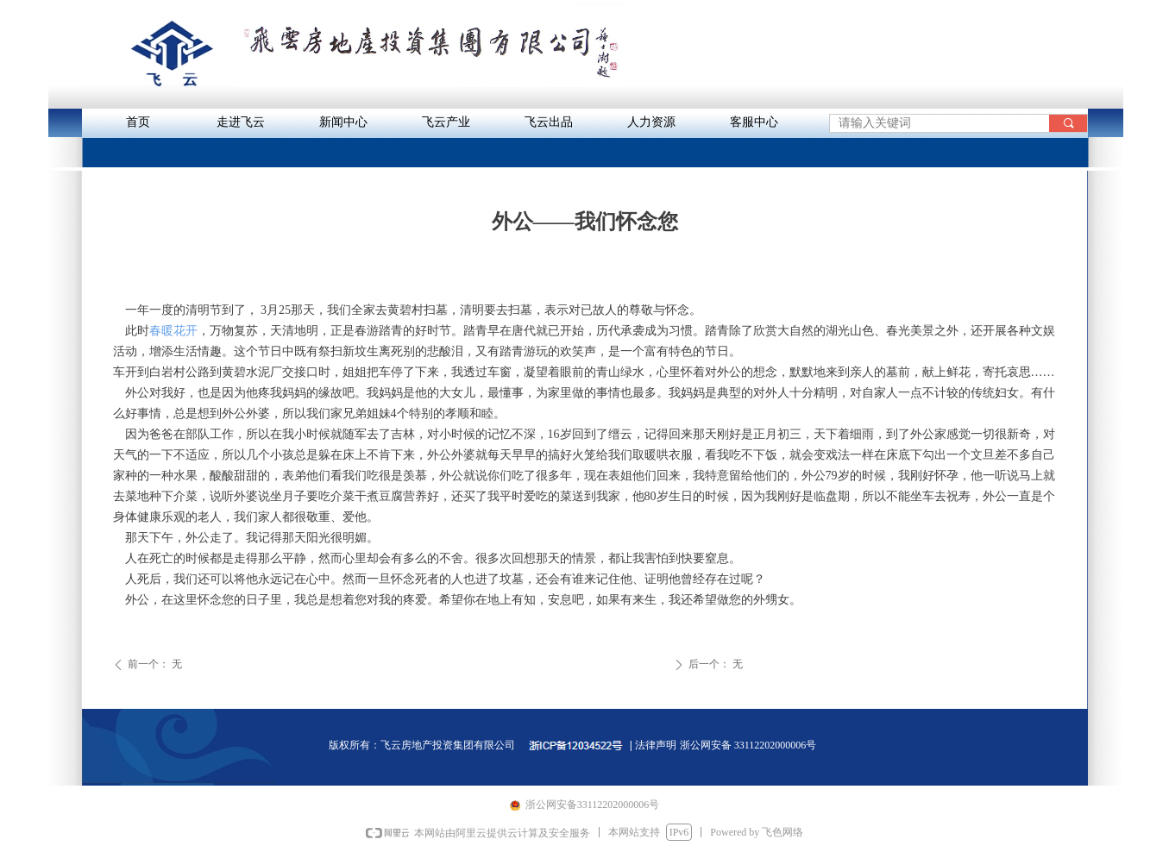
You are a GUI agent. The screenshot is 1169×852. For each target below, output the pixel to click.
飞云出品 (549, 122)
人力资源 (651, 122)
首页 (138, 122)
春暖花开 (173, 330)
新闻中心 (343, 122)
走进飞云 (241, 122)
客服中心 (754, 122)
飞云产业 (446, 122)
